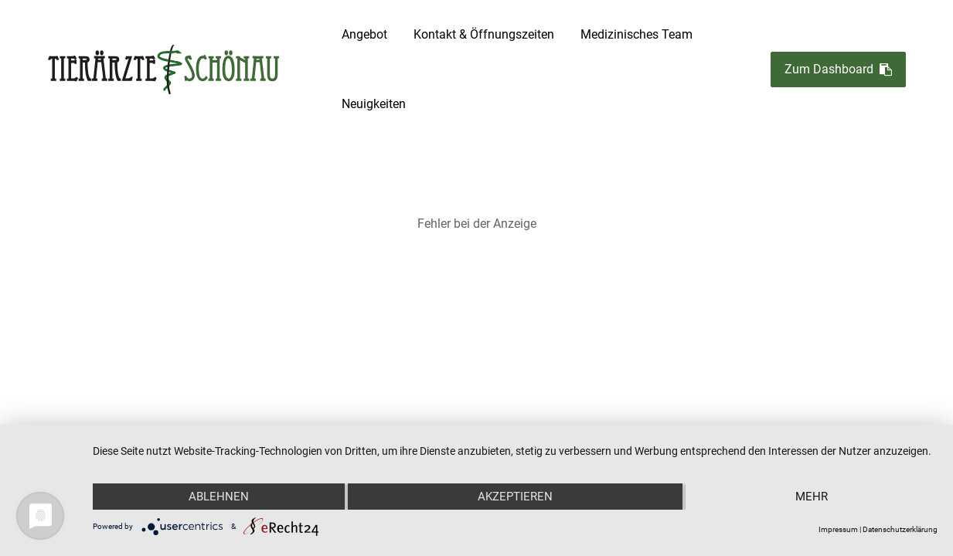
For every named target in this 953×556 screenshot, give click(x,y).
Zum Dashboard (838, 70)
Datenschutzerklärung (900, 529)
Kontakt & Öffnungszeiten (484, 34)
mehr (811, 496)
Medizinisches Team (636, 34)
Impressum (838, 529)
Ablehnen (219, 496)
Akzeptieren (515, 496)
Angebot (364, 34)
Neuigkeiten (374, 104)
